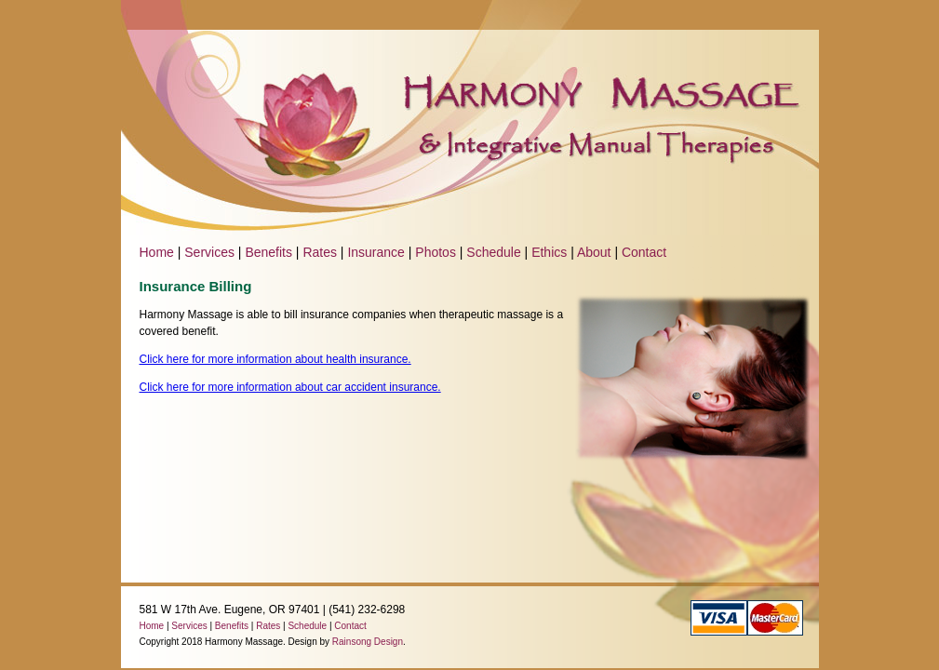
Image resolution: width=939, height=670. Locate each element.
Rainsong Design (367, 641)
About (594, 252)
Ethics (549, 252)
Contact (644, 252)
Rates (319, 252)
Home (157, 252)
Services (209, 252)
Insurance (375, 252)
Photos (435, 252)
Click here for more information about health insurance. (275, 359)
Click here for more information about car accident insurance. (290, 387)
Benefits (268, 252)
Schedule (493, 252)
